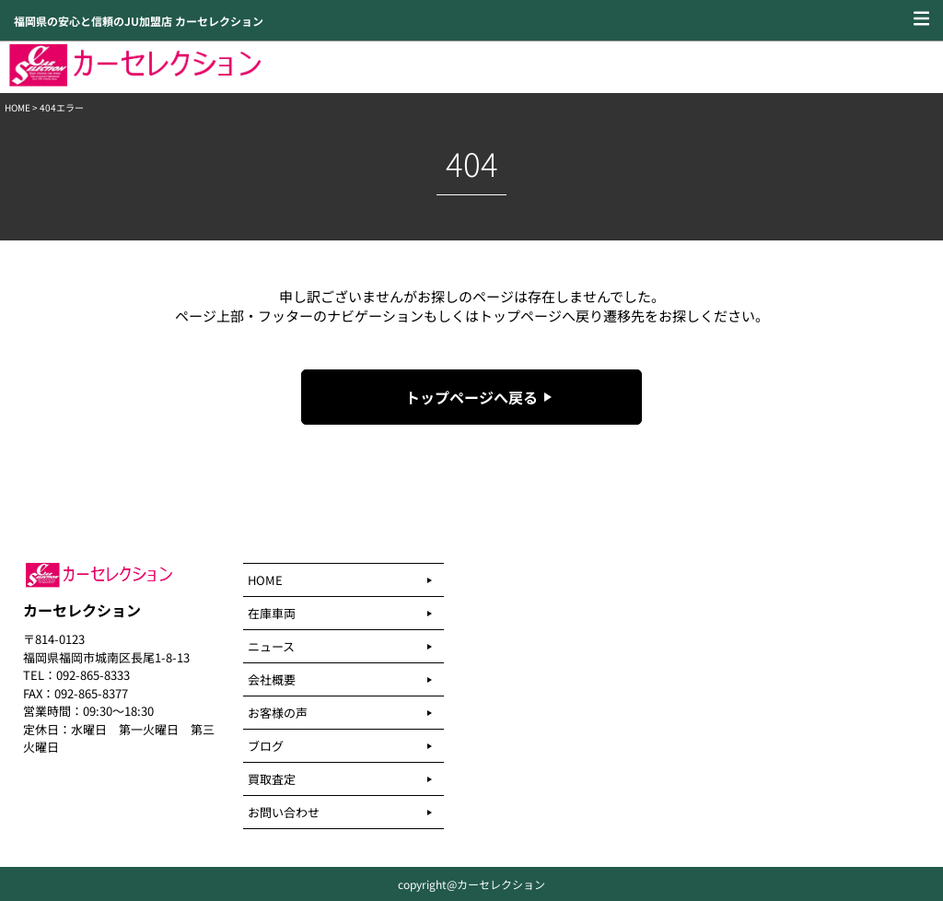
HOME (17, 107)
